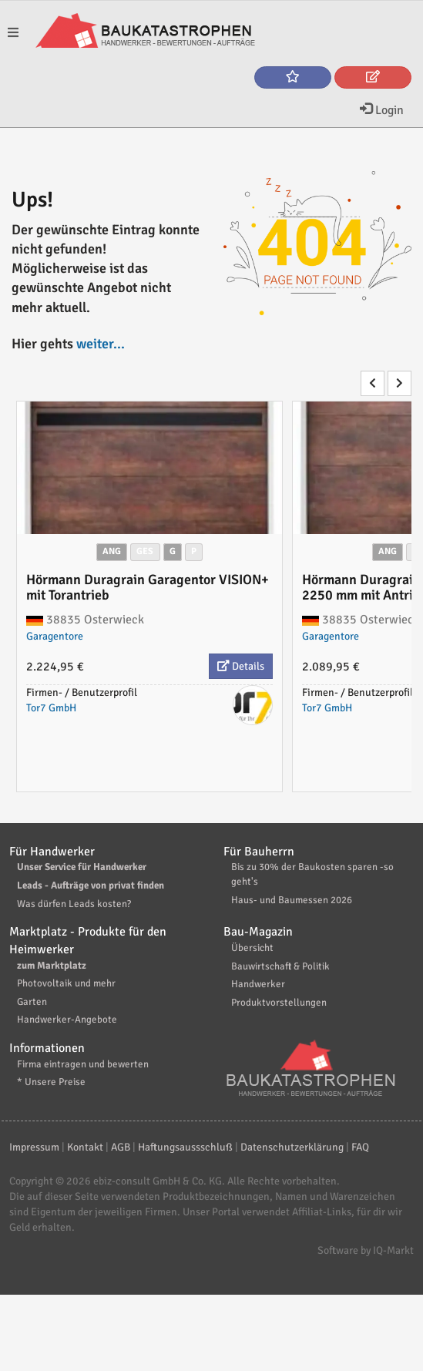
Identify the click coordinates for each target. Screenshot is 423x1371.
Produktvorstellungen (279, 1002)
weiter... (100, 343)
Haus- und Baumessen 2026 (291, 900)
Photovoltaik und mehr (66, 983)
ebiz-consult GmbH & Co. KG (157, 1181)
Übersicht (252, 948)
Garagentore (54, 636)
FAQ (360, 1147)
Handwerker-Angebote (67, 1019)
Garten (32, 1002)
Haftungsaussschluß (185, 1147)
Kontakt (85, 1147)
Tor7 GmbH (51, 707)
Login (382, 110)
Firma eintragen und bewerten (83, 1064)
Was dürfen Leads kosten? (74, 904)
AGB (120, 1147)
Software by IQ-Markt (365, 1250)
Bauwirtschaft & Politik (280, 966)
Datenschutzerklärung (292, 1147)
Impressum (34, 1147)
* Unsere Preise (51, 1082)
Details (240, 666)
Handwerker (258, 984)
